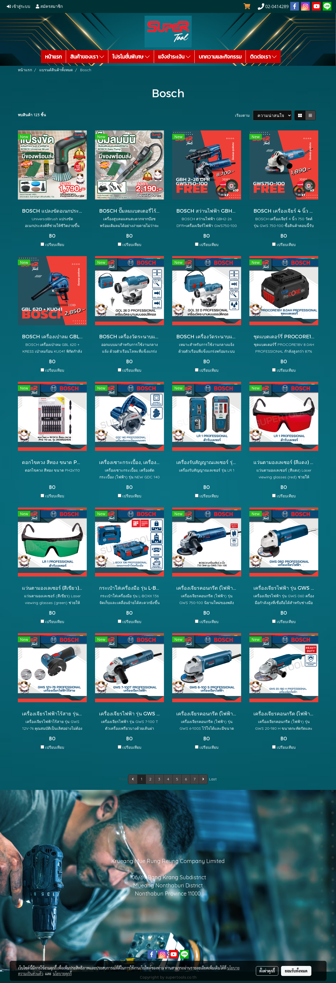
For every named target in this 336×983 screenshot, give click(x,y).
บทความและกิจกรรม (220, 57)
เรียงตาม (244, 115)
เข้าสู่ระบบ (18, 6)
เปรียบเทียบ (54, 244)
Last (213, 779)
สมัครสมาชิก (49, 6)
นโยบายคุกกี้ (62, 973)
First (123, 779)
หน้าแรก (53, 57)
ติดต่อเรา (263, 57)
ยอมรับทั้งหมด (296, 970)
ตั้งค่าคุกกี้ (267, 970)
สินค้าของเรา (87, 57)
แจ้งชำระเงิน (174, 57)
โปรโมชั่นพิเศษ (131, 57)
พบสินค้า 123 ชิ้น (32, 114)
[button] (289, 56)
